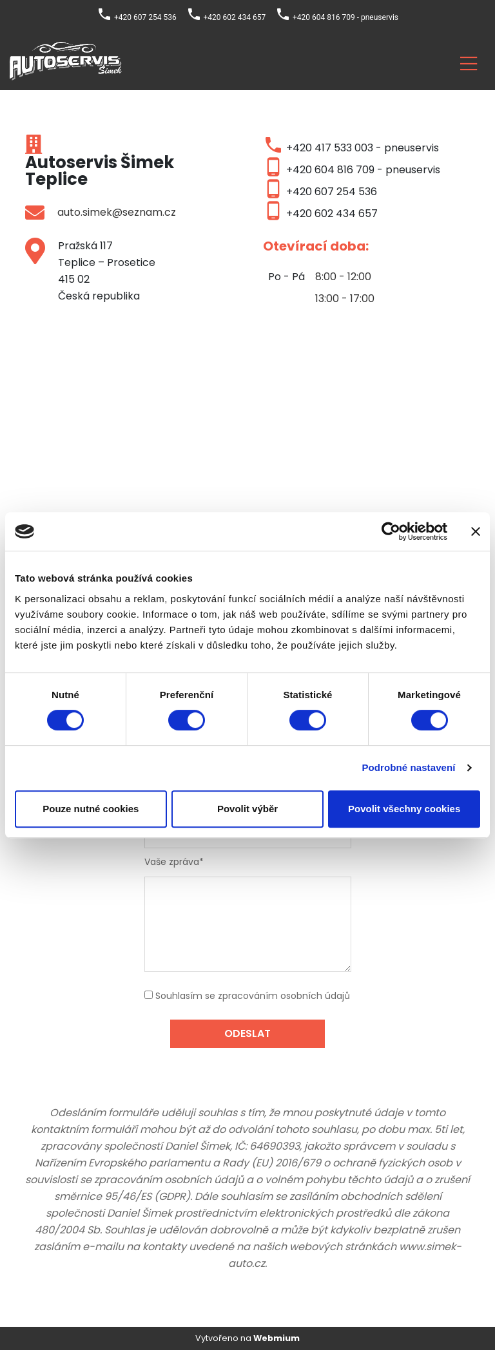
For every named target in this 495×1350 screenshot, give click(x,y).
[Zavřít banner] (475, 531)
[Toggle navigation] (468, 61)
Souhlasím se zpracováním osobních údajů (252, 995)
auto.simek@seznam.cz (116, 212)
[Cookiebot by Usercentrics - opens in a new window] (391, 531)
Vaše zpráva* (174, 861)
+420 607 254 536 (331, 191)
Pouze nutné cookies (91, 808)
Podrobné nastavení (408, 767)
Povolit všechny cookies (404, 808)
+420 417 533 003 (329, 147)
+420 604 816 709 (330, 169)
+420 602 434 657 (332, 213)
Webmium (276, 1338)
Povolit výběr (247, 808)
